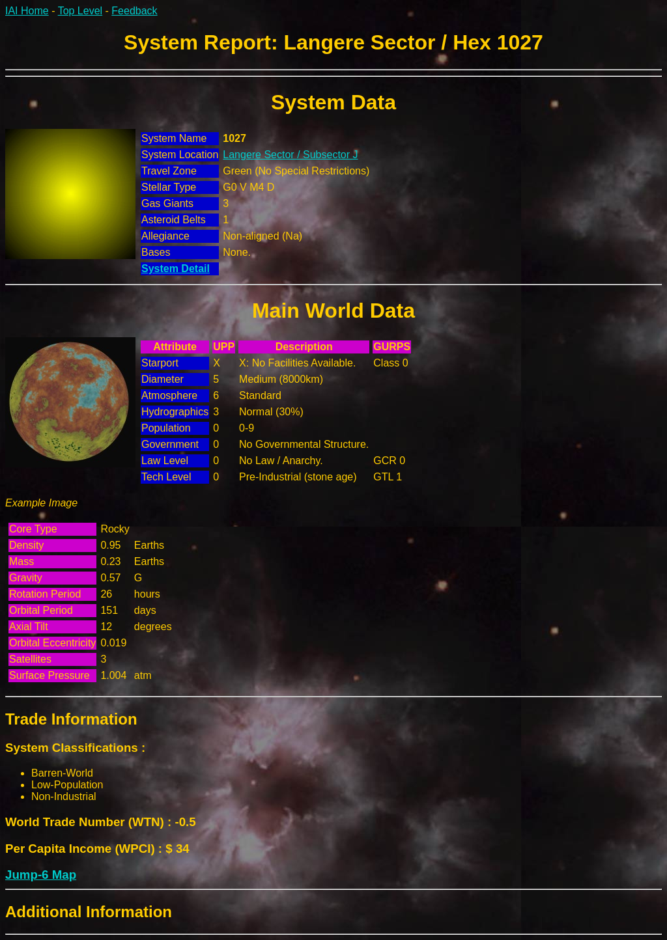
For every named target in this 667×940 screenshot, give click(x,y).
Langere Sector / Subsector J (290, 154)
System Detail (175, 268)
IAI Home (27, 10)
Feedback (134, 10)
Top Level (80, 10)
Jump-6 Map (40, 874)
